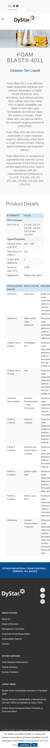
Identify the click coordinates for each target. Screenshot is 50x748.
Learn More (24, 745)
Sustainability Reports (12, 639)
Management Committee (13, 629)
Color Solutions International (15, 662)
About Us (6, 619)
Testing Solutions (9, 667)
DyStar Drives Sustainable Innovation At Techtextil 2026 (24, 692)
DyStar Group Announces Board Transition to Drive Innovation (22, 710)
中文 (10, 6)
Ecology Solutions (10, 672)
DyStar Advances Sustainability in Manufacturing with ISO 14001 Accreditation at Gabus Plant (24, 701)
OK (34, 745)
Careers (5, 644)
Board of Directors (10, 624)
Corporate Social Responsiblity (16, 634)
